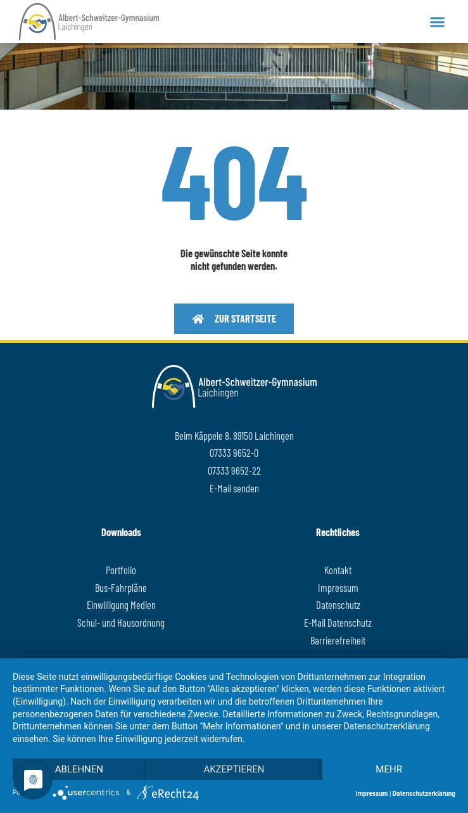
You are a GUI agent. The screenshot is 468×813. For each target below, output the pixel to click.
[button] (437, 22)
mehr (389, 769)
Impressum (372, 793)
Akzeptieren (233, 769)
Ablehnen (79, 769)
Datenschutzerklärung (424, 793)
